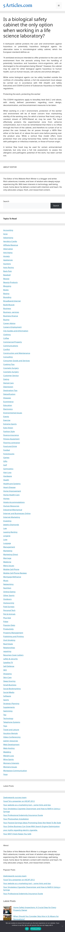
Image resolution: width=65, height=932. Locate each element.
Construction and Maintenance (16, 353)
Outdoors (7, 599)
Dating (6, 379)
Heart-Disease (9, 487)
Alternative (8, 249)
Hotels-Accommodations (14, 502)
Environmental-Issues (12, 413)
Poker (5, 621)
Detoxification (9, 394)
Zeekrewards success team (15, 797)
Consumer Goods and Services (16, 360)
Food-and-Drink (10, 446)
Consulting (8, 357)
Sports (6, 700)
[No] (62, 926)
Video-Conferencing (12, 737)
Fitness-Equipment (11, 439)
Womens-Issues (10, 767)
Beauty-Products (10, 282)
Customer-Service (11, 375)
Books (6, 290)
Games (6, 457)
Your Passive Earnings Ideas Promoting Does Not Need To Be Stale (32, 822)
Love (5, 539)
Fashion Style (9, 431)
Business (7, 308)
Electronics (8, 409)
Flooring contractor (11, 442)
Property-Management (13, 632)
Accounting (8, 230)
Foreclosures (8, 454)
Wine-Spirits (8, 759)
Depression (8, 386)
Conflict (6, 349)
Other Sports (8, 595)
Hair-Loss (7, 472)
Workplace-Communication (15, 770)
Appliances (8, 260)
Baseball (7, 275)
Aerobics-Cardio (10, 241)
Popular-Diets (9, 625)
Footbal (6, 450)
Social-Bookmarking (12, 688)
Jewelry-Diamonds (11, 524)
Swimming (7, 711)
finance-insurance (11, 435)
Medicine (7, 562)
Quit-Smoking (9, 640)
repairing (7, 651)
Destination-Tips (10, 390)
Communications (10, 345)
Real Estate (8, 644)
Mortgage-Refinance (12, 577)
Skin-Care (7, 677)
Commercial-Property (12, 342)
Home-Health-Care (11, 495)
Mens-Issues (8, 565)
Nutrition (7, 588)
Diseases (7, 398)
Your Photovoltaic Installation (16, 819)
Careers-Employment (12, 327)
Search (6, 201)
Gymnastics (8, 468)
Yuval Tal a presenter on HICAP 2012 (19, 801)
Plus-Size (7, 618)
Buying (6, 319)
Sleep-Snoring (9, 681)
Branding (7, 297)
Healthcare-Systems (12, 483)
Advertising (8, 237)
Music (5, 580)
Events (6, 416)
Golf (5, 465)
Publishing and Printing (13, 636)
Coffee (6, 338)
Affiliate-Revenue (10, 245)
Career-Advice (9, 323)
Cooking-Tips (9, 364)
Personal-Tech (9, 610)
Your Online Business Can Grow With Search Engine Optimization (31, 826)
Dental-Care (8, 383)
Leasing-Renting (10, 532)
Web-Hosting (9, 748)
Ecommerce (8, 401)
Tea (4, 714)
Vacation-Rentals (10, 733)
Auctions (7, 263)
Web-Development (11, 744)
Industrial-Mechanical (12, 509)
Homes (6, 498)
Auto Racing (8, 267)
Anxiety (6, 256)
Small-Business (9, 685)
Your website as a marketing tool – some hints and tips (27, 805)
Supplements (9, 707)
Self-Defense (8, 666)
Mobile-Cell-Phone (11, 569)
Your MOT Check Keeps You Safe (17, 834)
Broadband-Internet (12, 301)
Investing (7, 521)
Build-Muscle (8, 304)
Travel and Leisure (11, 729)
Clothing (7, 334)
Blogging (7, 286)
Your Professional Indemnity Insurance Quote (23, 815)
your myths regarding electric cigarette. (20, 830)
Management (9, 547)
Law (5, 528)
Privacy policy (35, 929)
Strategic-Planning (11, 703)
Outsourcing (8, 603)
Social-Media (8, 692)
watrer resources (10, 741)
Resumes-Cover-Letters (13, 655)
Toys (5, 726)
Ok (27, 929)
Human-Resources (11, 506)
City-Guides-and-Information (15, 331)
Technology (8, 718)
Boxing (6, 293)
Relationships (9, 647)
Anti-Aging (7, 252)
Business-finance (10, 316)
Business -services (11, 312)
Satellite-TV (8, 662)
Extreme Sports (10, 424)
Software (7, 696)
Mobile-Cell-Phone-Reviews (15, 573)
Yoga (5, 774)
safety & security (10, 659)
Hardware (7, 476)
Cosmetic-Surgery (11, 368)
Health (6, 480)
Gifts (5, 461)
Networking (8, 584)
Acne (5, 234)
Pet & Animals (9, 614)
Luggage (7, 543)
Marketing (7, 550)
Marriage (7, 558)
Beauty (6, 278)
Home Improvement (12, 491)
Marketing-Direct (10, 554)
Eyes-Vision (8, 427)
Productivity (8, 629)
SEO (5, 670)
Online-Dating (9, 591)
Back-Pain (7, 271)
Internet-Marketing (11, 517)
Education (7, 405)
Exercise (6, 420)
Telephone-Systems (11, 722)
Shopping (7, 673)
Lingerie (6, 536)
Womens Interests (11, 763)
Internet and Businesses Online (17, 513)
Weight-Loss (8, 755)
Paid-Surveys (8, 606)
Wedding (7, 752)
